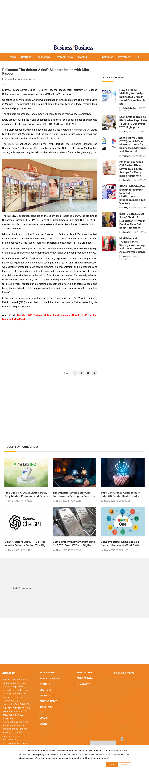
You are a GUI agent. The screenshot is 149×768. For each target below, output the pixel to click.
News (13, 57)
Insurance (107, 57)
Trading (82, 57)
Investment (125, 57)
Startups (26, 57)
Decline (124, 764)
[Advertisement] (75, 21)
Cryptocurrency (64, 57)
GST (94, 57)
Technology (43, 57)
